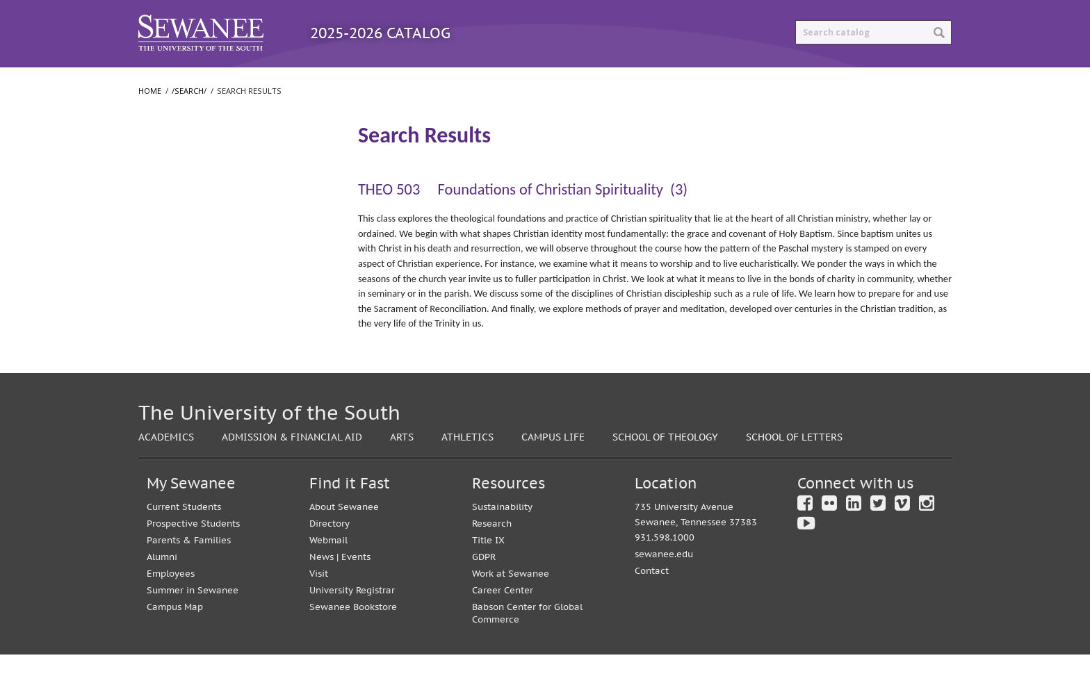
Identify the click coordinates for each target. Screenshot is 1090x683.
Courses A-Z (416, 81)
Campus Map (175, 635)
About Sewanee (344, 535)
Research (492, 552)
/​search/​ (167, 160)
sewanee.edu (664, 583)
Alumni (162, 585)
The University (178, 213)
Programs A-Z (310, 81)
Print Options (668, 81)
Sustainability (502, 535)
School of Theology (189, 296)
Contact (652, 599)
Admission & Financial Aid (292, 465)
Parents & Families (189, 569)
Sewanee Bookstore (353, 635)
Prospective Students (193, 552)
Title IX (488, 569)
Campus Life (553, 465)
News (321, 585)
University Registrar (352, 619)
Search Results (183, 184)
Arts (402, 465)
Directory (329, 552)
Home (149, 119)
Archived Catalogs (538, 81)
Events (356, 585)
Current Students (184, 535)
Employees (171, 602)
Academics (166, 465)
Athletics (467, 465)
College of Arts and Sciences (208, 241)
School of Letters (184, 269)
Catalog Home (196, 81)
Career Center (502, 619)
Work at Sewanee (510, 602)
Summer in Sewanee (192, 619)
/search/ (189, 119)
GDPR (484, 585)
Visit (318, 602)
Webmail (328, 569)
